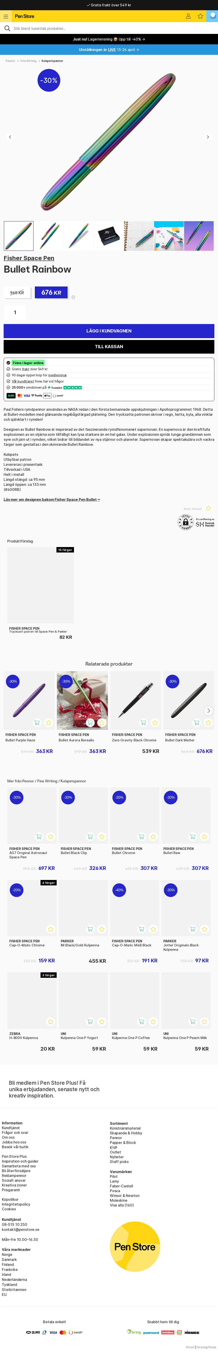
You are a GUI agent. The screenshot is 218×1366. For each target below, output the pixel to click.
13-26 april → (109, 49)
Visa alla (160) (122, 1205)
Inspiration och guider (20, 1161)
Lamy (114, 1181)
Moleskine (118, 1200)
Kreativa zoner (14, 1185)
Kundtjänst (11, 1127)
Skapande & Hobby (126, 1133)
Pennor (10, 61)
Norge (7, 1254)
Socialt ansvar (14, 1180)
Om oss (8, 1137)
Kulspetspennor (52, 61)
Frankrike (10, 1269)
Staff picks (119, 1161)
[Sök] (109, 28)
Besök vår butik (15, 1147)
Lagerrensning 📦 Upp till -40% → (109, 39)
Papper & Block (123, 1142)
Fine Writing (28, 61)
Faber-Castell (121, 1186)
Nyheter (117, 1157)
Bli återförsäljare (16, 1170)
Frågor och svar (15, 1132)
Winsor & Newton (124, 1195)
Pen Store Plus (14, 1156)
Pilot (114, 1176)
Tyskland (9, 1284)
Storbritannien (14, 1289)
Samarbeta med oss (19, 1166)
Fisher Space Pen (29, 257)
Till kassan (109, 346)
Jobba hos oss (14, 1142)
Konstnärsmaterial (125, 1128)
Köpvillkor (10, 1199)
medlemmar (57, 375)
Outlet (115, 1152)
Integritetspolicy (16, 1204)
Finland (8, 1264)
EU (4, 1294)
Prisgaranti (11, 1190)
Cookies (9, 1209)
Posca (115, 1191)
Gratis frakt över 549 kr (109, 5)
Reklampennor (14, 1175)
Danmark (9, 1259)
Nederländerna (14, 1279)
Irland (6, 1274)
